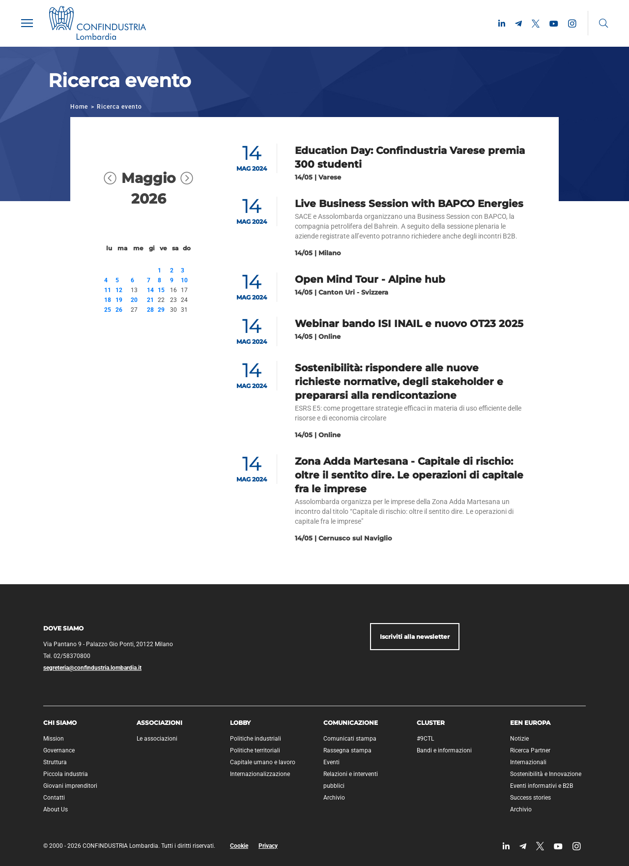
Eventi (331, 762)
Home (79, 106)
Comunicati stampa (349, 738)
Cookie (239, 845)
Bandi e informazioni (444, 750)
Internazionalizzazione (260, 774)
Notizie (519, 738)
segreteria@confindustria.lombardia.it (92, 667)
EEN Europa (530, 722)
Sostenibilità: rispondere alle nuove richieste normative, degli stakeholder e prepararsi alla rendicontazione (399, 381)
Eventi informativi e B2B (541, 785)
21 (150, 300)
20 (134, 300)
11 (107, 290)
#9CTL (425, 738)
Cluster (431, 722)
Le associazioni (157, 738)
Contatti (54, 797)
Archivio (334, 797)
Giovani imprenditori (70, 785)
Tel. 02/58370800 (66, 656)
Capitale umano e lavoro (262, 762)
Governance (59, 750)
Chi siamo (60, 722)
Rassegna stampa (347, 750)
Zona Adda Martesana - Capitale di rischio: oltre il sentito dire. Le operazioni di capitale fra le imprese (409, 475)
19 (118, 300)
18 (107, 300)
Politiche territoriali (255, 750)
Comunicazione (350, 722)
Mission (53, 738)
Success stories (530, 797)
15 (161, 290)
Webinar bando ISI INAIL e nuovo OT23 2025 (409, 323)
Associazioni (159, 722)
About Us (55, 809)
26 (118, 309)
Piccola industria (65, 774)
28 (150, 309)
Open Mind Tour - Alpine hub (370, 279)
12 (118, 290)
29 (161, 309)
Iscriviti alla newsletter (415, 636)
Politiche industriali (255, 738)
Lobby (240, 722)
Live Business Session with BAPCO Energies (409, 203)
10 (184, 280)
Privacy (268, 845)
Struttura (55, 762)
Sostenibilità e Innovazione (545, 774)
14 (150, 290)
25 (107, 309)
